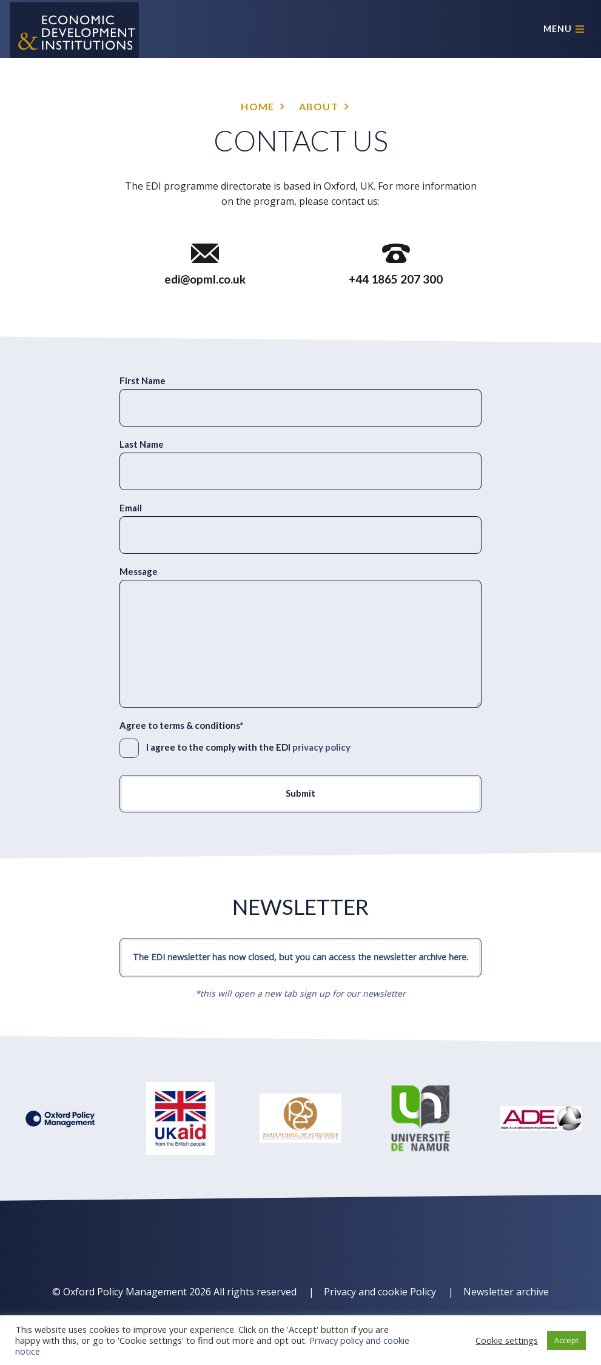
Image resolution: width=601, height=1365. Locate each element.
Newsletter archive (506, 1291)
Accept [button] (566, 1340)
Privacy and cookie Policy (380, 1291)
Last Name (141, 444)
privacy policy (321, 747)
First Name (142, 380)
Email (130, 507)
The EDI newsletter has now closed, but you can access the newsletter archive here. (300, 957)
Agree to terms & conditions (181, 725)
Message (138, 571)
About (318, 106)
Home (257, 106)
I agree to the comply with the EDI (248, 747)
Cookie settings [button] (506, 1340)
